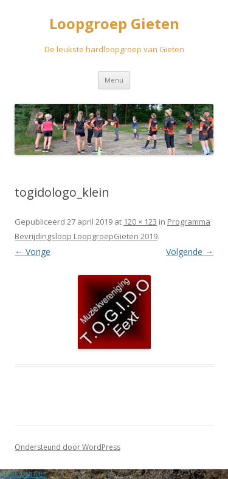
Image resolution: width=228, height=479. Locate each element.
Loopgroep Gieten (114, 24)
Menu (114, 79)
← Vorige (32, 251)
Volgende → (189, 251)
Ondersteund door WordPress (67, 447)
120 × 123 (140, 221)
